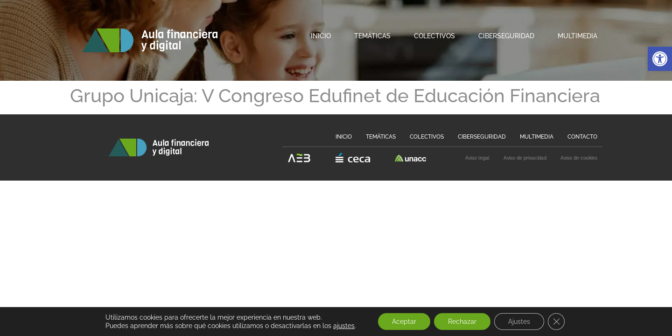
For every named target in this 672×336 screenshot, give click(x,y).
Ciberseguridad (506, 36)
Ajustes (519, 321)
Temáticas (372, 36)
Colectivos (434, 36)
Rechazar (462, 321)
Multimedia (577, 36)
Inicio (321, 36)
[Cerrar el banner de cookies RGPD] (556, 321)
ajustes (344, 325)
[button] (660, 59)
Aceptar (404, 321)
